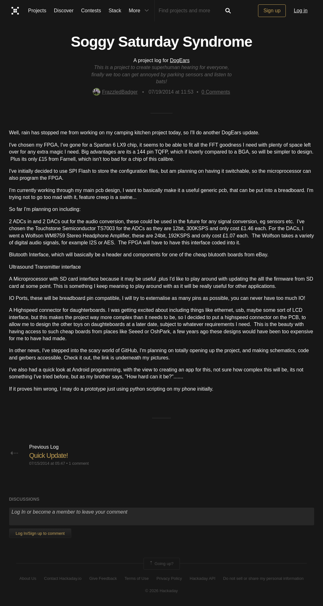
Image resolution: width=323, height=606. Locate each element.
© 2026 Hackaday (161, 590)
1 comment (79, 463)
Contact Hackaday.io (63, 578)
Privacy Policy (169, 578)
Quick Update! (49, 455)
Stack (115, 10)
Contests (91, 10)
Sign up (271, 10)
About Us (28, 578)
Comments (216, 92)
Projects (37, 10)
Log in (301, 10)
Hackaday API (202, 578)
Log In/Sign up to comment (40, 533)
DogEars (180, 60)
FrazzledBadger (115, 92)
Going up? (161, 563)
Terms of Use (137, 578)
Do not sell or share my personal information (263, 578)
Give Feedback (103, 578)
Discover (63, 10)
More (140, 11)
